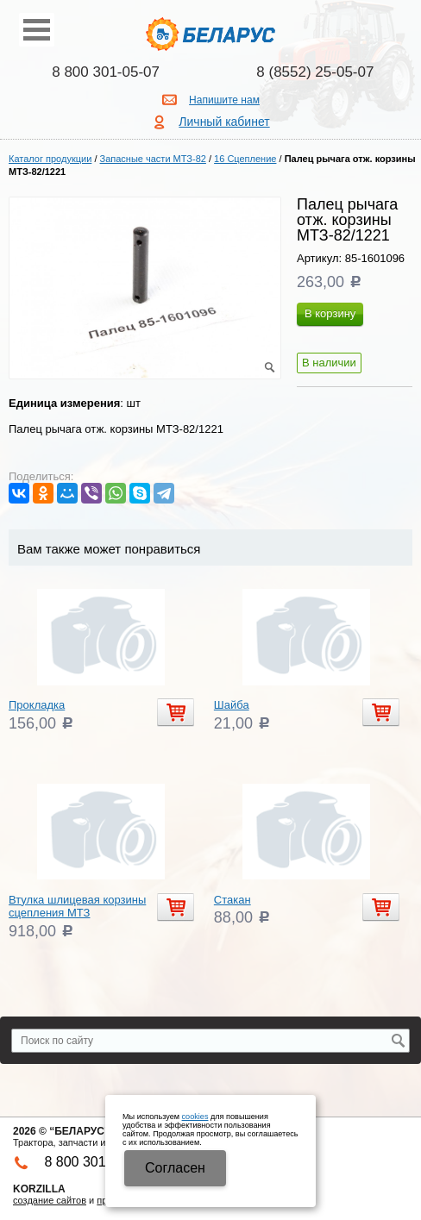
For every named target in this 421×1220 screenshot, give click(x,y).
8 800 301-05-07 (106, 72)
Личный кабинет (224, 121)
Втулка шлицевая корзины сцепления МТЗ (77, 906)
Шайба (231, 704)
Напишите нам (224, 100)
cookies (195, 1116)
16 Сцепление (245, 158)
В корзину (330, 313)
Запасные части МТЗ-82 (153, 158)
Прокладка (37, 704)
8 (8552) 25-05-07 (315, 72)
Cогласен (175, 1168)
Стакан (232, 899)
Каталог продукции (50, 158)
